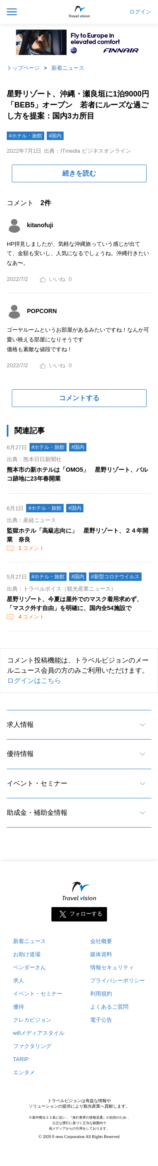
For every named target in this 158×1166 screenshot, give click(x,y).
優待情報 (20, 753)
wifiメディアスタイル (39, 1033)
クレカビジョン (32, 1020)
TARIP (21, 1059)
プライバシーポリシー (117, 980)
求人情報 (20, 724)
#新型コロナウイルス (115, 577)
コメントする (79, 398)
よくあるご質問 (109, 1007)
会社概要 (101, 941)
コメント (31, 548)
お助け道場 (26, 954)
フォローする (86, 914)
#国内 (55, 136)
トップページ (23, 68)
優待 (18, 1007)
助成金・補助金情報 (37, 812)
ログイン (140, 12)
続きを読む (79, 173)
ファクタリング (32, 1046)
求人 (18, 980)
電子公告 (101, 1020)
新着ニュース (67, 68)
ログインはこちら (34, 680)
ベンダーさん (29, 967)
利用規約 (101, 993)
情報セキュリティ (112, 967)
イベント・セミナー (37, 783)
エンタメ (24, 1072)
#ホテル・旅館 (25, 136)
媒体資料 (101, 954)
